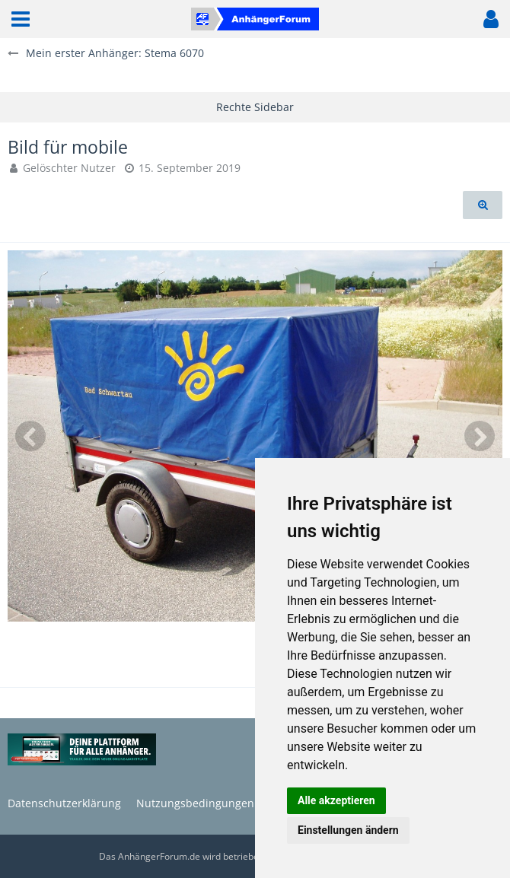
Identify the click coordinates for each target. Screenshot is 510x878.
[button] (20, 19)
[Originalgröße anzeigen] (482, 205)
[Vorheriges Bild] (30, 436)
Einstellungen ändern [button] (348, 830)
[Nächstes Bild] (479, 436)
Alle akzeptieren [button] (336, 800)
